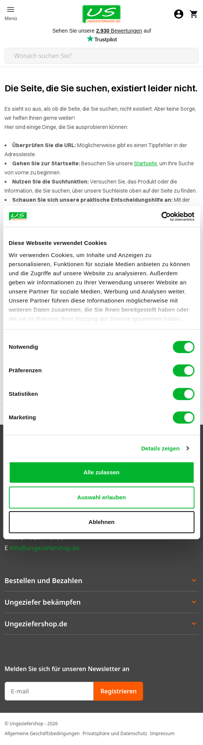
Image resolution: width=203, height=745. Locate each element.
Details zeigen (160, 448)
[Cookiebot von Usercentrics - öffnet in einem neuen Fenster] (161, 216)
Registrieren (119, 691)
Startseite (145, 163)
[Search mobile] (101, 56)
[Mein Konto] (178, 14)
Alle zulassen (101, 472)
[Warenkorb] (193, 14)
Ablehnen (101, 522)
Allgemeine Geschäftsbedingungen (42, 733)
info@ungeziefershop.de (44, 548)
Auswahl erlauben (101, 497)
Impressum (162, 733)
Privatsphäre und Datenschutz (115, 733)
